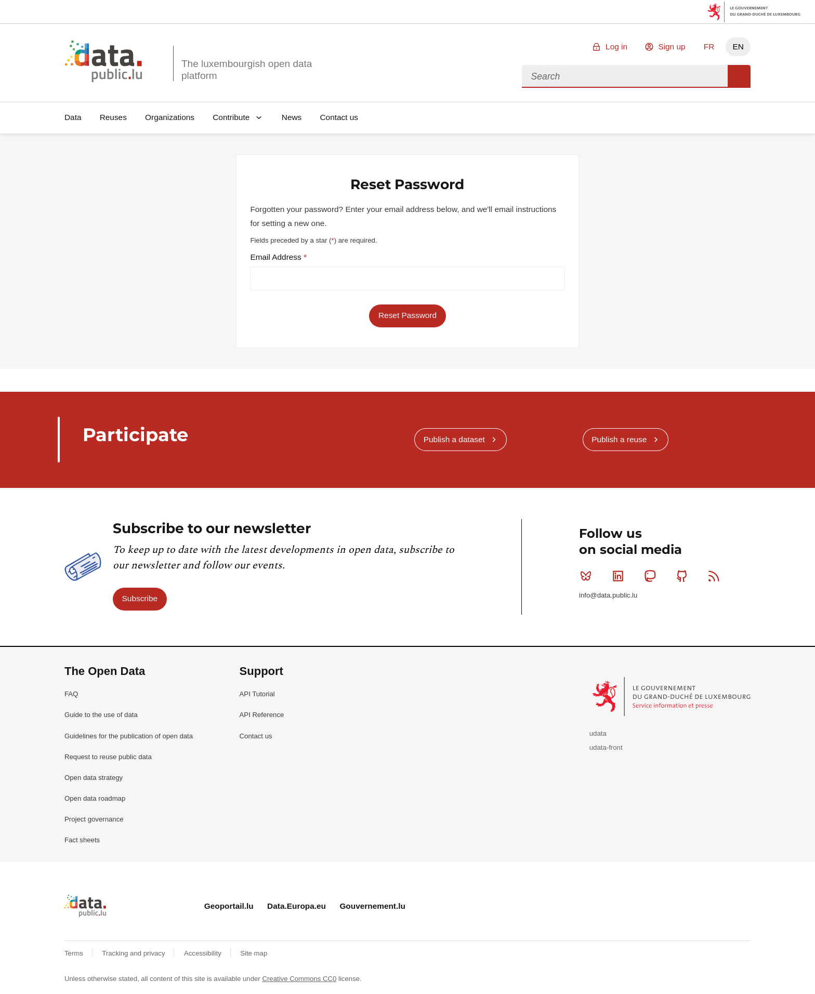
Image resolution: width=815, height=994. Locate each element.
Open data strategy (93, 777)
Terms (74, 953)
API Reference (262, 715)
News (291, 117)
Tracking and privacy (134, 953)
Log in (616, 46)
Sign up (671, 46)
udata (598, 733)
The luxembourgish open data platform (246, 69)
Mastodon (652, 575)
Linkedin (620, 575)
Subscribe (139, 598)
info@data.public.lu (608, 595)
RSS (716, 575)
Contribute (231, 117)
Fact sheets (82, 840)
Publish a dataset (454, 439)
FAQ (71, 694)
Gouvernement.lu (372, 906)
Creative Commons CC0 (299, 979)
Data (73, 117)
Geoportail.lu (229, 906)
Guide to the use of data (101, 715)
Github (684, 575)
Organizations (169, 117)
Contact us (339, 117)
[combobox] (625, 76)
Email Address (277, 257)
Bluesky (588, 575)
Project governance (94, 819)
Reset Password (407, 315)
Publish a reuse (619, 439)
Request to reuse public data (108, 757)
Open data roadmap (94, 798)
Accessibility (203, 953)
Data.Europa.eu (296, 906)
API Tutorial (257, 694)
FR (709, 46)
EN (737, 46)
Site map (253, 953)
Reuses (113, 117)
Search (739, 76)
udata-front (606, 747)
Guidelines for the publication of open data (128, 736)
